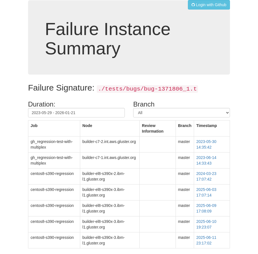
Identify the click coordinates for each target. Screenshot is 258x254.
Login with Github (209, 5)
